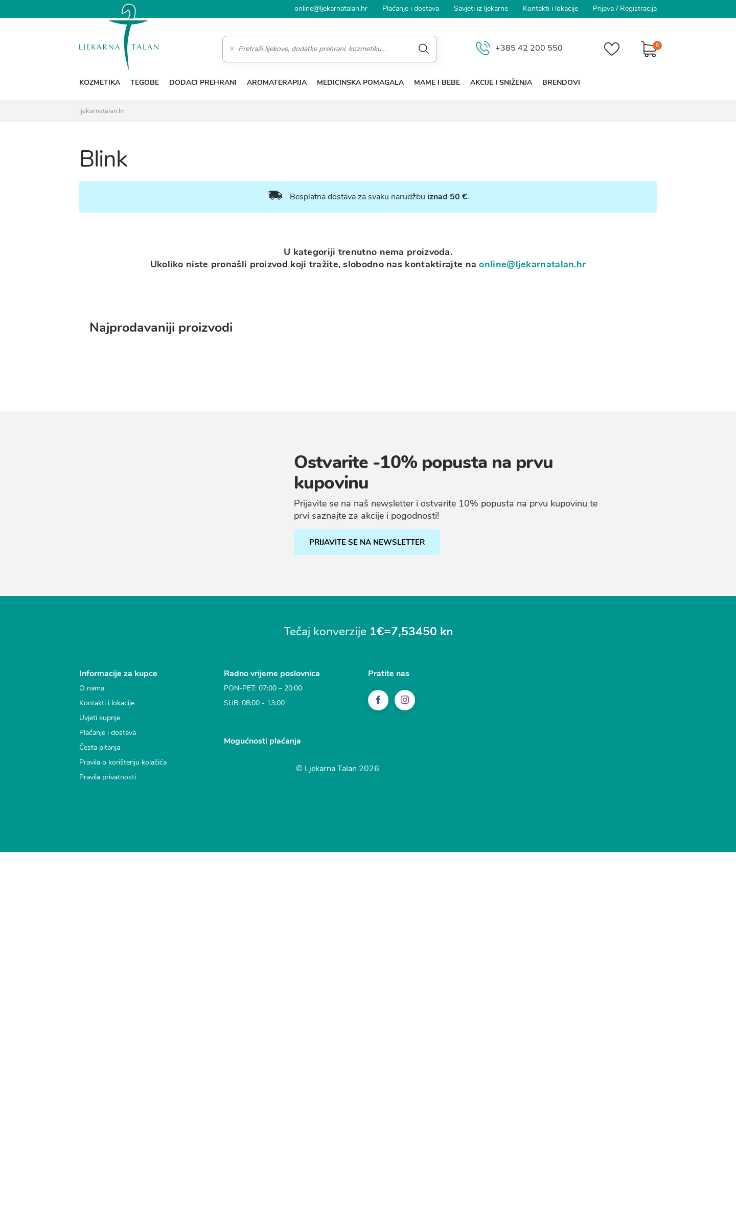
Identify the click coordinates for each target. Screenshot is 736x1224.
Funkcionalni (244, 578)
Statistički (239, 597)
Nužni (232, 559)
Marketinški (242, 615)
